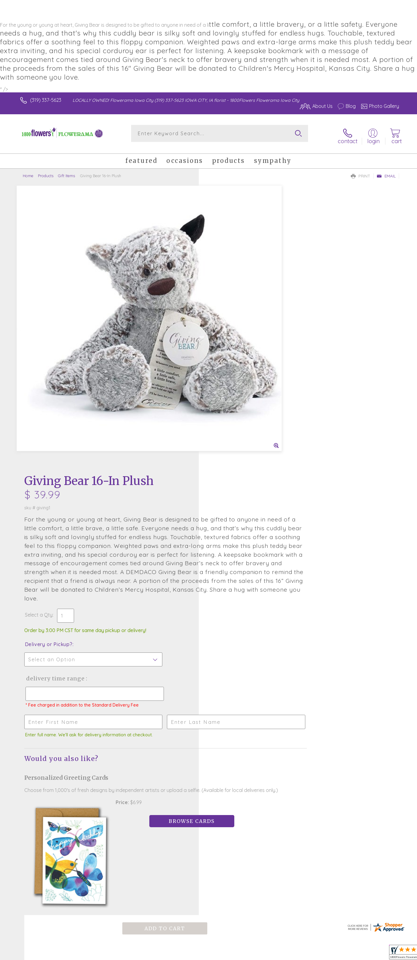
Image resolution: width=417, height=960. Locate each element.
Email (386, 171)
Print (360, 171)
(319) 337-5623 (45, 100)
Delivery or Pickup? (233, 385)
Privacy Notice (302, 953)
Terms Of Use (266, 953)
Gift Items (66, 171)
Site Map (383, 953)
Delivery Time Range (239, 419)
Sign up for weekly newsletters (284, 735)
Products (45, 171)
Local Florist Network (345, 953)
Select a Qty (223, 356)
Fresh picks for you (155, 738)
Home (28, 171)
